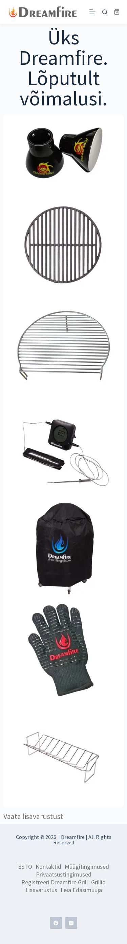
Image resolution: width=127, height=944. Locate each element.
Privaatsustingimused (63, 874)
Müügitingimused (87, 867)
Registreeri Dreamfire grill (54, 882)
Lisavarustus (41, 890)
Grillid (98, 882)
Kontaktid (48, 867)
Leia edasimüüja (81, 890)
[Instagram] (71, 923)
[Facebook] (56, 923)
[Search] (104, 12)
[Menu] (92, 12)
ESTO (25, 867)
